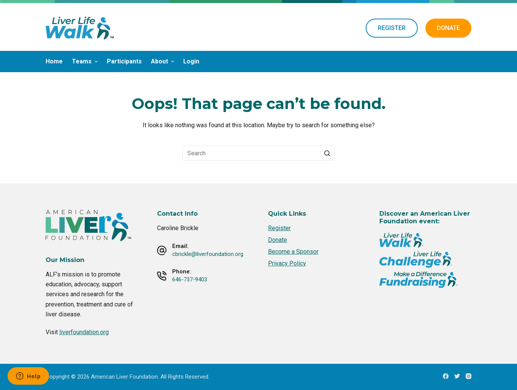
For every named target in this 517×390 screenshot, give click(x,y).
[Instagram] (468, 376)
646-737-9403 (189, 279)
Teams (86, 61)
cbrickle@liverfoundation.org (207, 254)
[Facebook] (446, 376)
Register (279, 228)
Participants (124, 61)
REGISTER (392, 28)
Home (54, 61)
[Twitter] (457, 376)
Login (191, 61)
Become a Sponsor (293, 251)
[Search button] (327, 153)
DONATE (448, 28)
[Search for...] (258, 153)
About (163, 61)
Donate (277, 239)
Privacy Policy (287, 263)
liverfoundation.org (84, 332)
